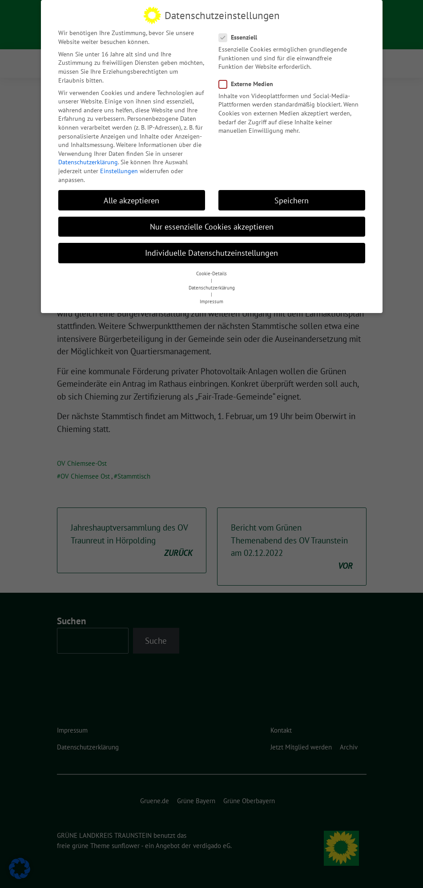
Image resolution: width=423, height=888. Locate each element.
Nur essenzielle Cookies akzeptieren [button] (212, 224)
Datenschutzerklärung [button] (212, 285)
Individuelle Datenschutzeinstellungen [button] (211, 250)
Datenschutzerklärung (88, 160)
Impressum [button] (211, 299)
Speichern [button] (291, 198)
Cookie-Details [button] (211, 271)
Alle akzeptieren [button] (131, 198)
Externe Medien (248, 81)
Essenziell (240, 35)
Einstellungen (119, 168)
